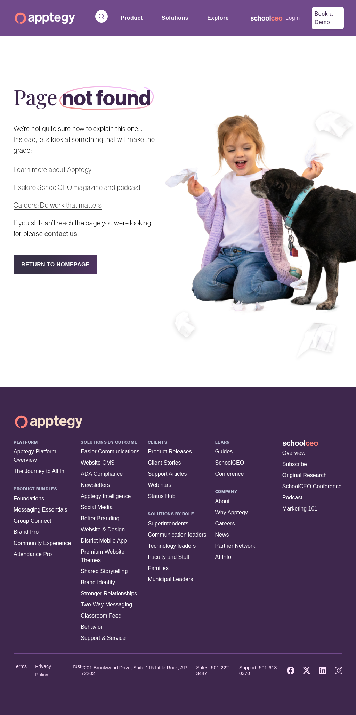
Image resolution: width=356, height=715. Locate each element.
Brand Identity (98, 582)
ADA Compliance (102, 474)
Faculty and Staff (168, 557)
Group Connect (32, 521)
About (222, 501)
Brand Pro (26, 532)
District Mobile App (104, 541)
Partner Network (235, 546)
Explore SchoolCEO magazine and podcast (77, 187)
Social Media (97, 507)
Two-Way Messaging (106, 605)
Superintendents (168, 524)
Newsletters (95, 485)
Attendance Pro (33, 554)
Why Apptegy (231, 512)
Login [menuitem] (292, 18)
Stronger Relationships (109, 593)
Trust (75, 666)
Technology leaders (172, 546)
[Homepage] (45, 18)
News (222, 535)
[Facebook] (290, 670)
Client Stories (164, 463)
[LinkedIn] (322, 670)
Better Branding (100, 518)
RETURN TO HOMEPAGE (55, 264)
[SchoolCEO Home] (312, 443)
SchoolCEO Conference (312, 486)
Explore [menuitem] (218, 18)
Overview (294, 453)
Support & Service (103, 638)
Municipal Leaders (170, 579)
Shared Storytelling (104, 571)
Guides (224, 452)
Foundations (29, 498)
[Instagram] (338, 670)
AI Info (223, 557)
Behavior (92, 627)
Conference (229, 474)
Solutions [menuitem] (175, 18)
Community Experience (42, 543)
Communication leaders (177, 535)
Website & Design (103, 529)
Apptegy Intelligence (106, 496)
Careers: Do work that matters (58, 205)
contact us (61, 234)
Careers (225, 524)
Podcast (292, 497)
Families (158, 568)
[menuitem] (266, 18)
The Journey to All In (39, 471)
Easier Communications (110, 452)
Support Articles (167, 474)
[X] (306, 670)
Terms (20, 666)
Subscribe (294, 464)
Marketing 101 (299, 509)
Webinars (159, 485)
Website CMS (98, 463)
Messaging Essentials (40, 510)
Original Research (304, 475)
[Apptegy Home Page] (49, 422)
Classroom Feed (101, 616)
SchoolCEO (229, 463)
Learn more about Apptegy (53, 170)
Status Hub (161, 496)
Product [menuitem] (132, 18)
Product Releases (170, 452)
